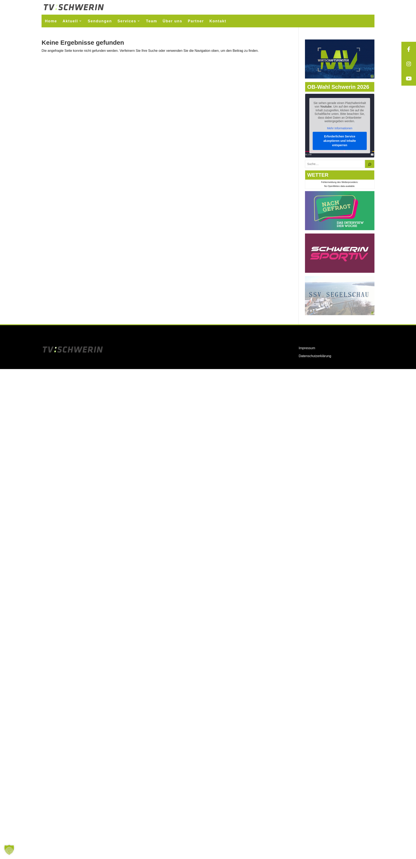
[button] (9, 850)
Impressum (307, 348)
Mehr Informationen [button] (339, 128)
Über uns (172, 21)
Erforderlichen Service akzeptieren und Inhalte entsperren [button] (340, 141)
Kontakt (217, 21)
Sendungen (100, 21)
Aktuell (70, 21)
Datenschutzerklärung (315, 356)
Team (151, 21)
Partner (196, 21)
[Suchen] (369, 164)
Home (51, 21)
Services (127, 21)
